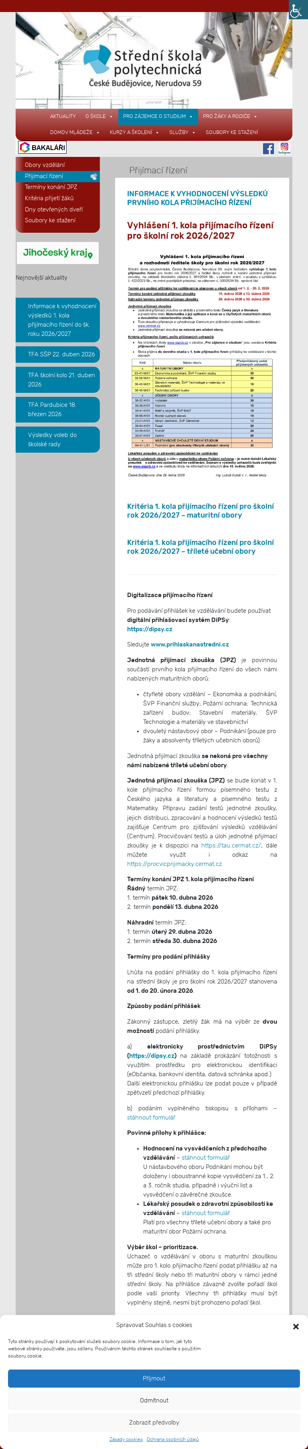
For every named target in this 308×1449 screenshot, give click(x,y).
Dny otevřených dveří (54, 210)
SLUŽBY (182, 132)
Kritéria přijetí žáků (49, 198)
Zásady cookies (126, 1439)
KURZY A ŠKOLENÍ (135, 132)
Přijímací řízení (44, 176)
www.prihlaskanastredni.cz (190, 645)
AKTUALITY (63, 116)
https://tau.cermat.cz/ (231, 846)
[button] (296, 1325)
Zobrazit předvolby (154, 1423)
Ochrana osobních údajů (173, 1439)
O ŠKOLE (99, 116)
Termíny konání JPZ (51, 187)
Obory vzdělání (45, 165)
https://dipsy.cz (149, 629)
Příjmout (154, 1379)
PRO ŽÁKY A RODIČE (230, 116)
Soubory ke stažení (232, 132)
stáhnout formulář (151, 1118)
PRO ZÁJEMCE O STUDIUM (158, 116)
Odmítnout (154, 1401)
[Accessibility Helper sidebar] (298, 9)
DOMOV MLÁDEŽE (75, 132)
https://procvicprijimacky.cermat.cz (174, 864)
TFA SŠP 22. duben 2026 (61, 355)
